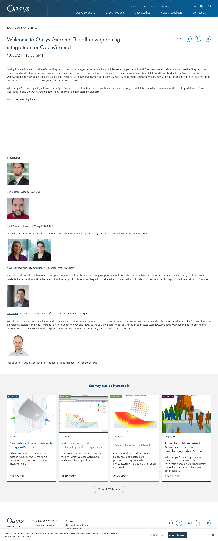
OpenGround (48, 73)
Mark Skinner (14, 362)
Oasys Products (115, 12)
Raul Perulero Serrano (19, 226)
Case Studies (142, 12)
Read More (17, 477)
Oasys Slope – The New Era (134, 414)
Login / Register (149, 6)
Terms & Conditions (77, 526)
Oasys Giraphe (52, 69)
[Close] (213, 535)
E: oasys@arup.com (43, 526)
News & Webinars (171, 12)
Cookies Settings (157, 535)
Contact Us (199, 12)
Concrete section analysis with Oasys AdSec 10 (31, 414)
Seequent (150, 69)
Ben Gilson (13, 191)
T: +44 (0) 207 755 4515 (44, 522)
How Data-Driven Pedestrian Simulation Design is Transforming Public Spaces (186, 414)
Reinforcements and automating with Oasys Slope (83, 414)
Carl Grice (12, 313)
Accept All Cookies (177, 535)
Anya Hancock (14, 267)
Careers (70, 522)
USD (179, 6)
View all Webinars (109, 490)
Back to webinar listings (22, 27)
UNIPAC (133, 6)
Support (165, 6)
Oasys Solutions (85, 12)
